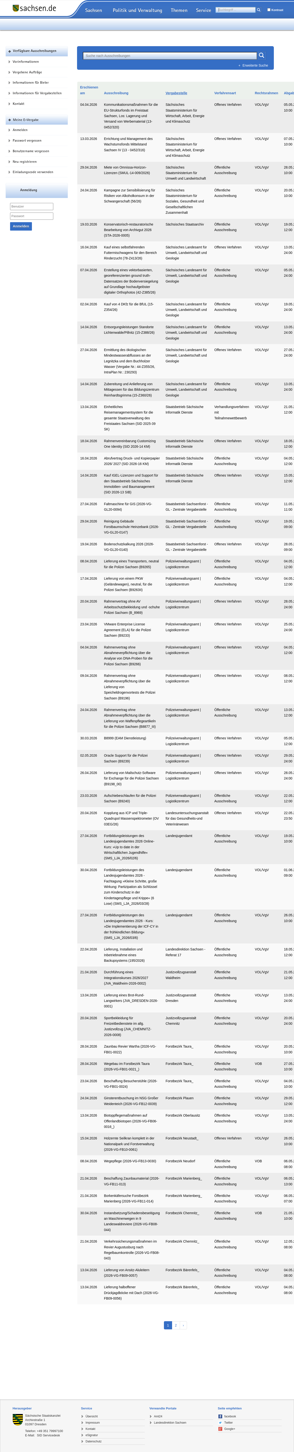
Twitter (228, 1422)
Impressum (93, 1422)
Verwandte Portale (163, 1408)
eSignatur (92, 1435)
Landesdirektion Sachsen (170, 1422)
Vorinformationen (26, 61)
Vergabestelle (176, 93)
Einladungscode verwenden (33, 172)
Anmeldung (28, 190)
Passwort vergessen (27, 140)
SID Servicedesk (48, 1435)
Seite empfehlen (230, 1408)
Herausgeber (22, 1408)
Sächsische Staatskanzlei (42, 1415)
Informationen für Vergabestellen (37, 93)
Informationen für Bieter (31, 82)
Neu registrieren (25, 161)
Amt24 (158, 1416)
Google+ (229, 1429)
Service (203, 10)
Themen (179, 10)
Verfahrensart (225, 93)
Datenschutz (94, 1441)
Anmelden (20, 130)
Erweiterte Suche (255, 65)
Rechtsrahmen (266, 93)
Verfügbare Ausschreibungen (34, 51)
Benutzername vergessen (31, 151)
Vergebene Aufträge (27, 72)
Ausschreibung (116, 93)
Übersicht (92, 1416)
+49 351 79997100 (50, 1431)
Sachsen (93, 10)
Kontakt (18, 103)
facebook (230, 1416)
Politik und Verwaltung (137, 10)
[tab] (44, 1408)
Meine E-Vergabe (26, 120)
